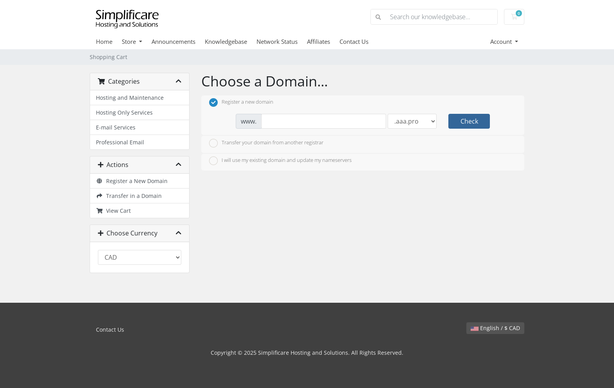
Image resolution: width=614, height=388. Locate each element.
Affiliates (318, 41)
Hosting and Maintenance (130, 97)
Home (104, 41)
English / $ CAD (495, 328)
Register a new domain (241, 102)
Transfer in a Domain (129, 195)
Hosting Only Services (124, 112)
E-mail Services (115, 127)
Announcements (173, 41)
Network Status (277, 41)
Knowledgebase (226, 41)
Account (501, 41)
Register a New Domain (132, 181)
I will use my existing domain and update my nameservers (280, 160)
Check (469, 121)
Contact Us (354, 41)
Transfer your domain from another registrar (266, 143)
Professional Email (120, 142)
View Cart (113, 210)
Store (129, 41)
